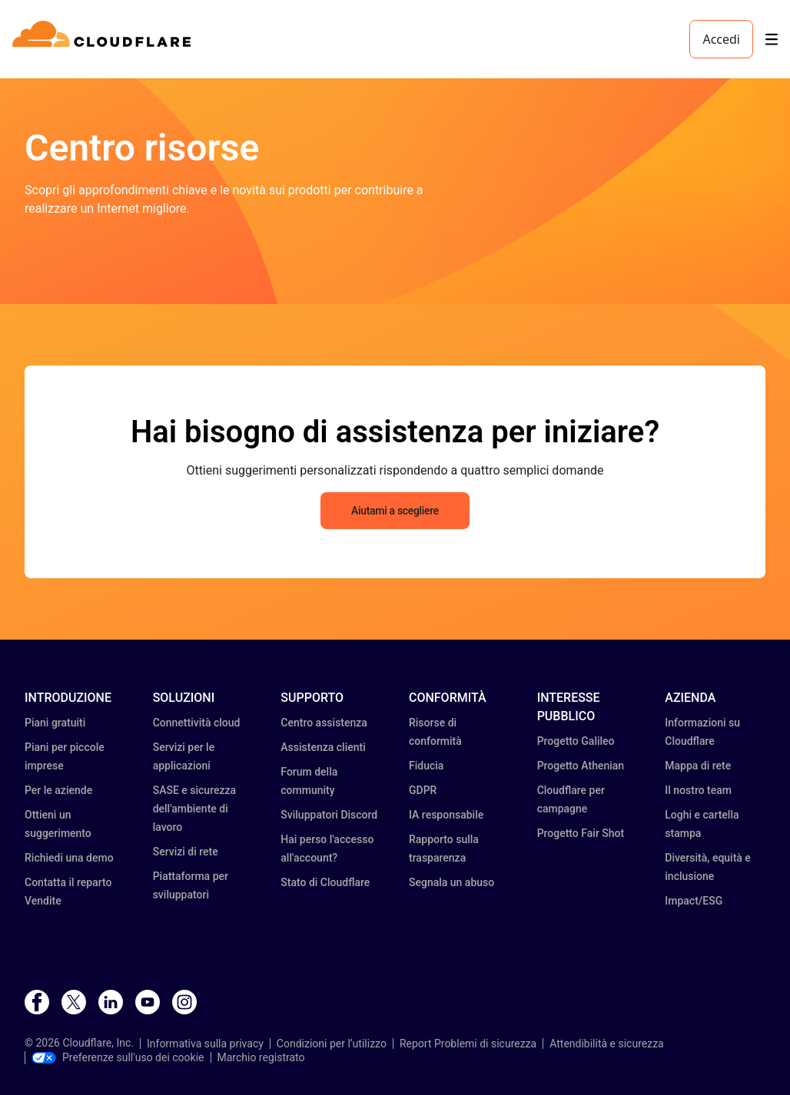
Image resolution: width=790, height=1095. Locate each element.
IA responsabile (446, 815)
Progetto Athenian (580, 765)
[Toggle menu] (771, 39)
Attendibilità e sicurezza (606, 1043)
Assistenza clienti (322, 747)
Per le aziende (58, 790)
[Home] (104, 39)
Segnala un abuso (451, 882)
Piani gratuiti (55, 722)
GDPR (422, 790)
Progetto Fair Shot (581, 833)
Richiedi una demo (69, 858)
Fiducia (426, 765)
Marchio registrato (261, 1057)
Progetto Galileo (576, 741)
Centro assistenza (323, 722)
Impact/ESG (693, 901)
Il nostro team (698, 790)
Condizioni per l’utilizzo (332, 1043)
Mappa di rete (698, 765)
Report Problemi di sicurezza (468, 1043)
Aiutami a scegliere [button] (395, 510)
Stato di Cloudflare (325, 882)
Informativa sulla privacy (205, 1043)
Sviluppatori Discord (328, 815)
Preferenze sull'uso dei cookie (118, 1057)
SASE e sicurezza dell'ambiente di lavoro (194, 808)
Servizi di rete (185, 851)
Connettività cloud (197, 722)
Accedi (721, 39)
